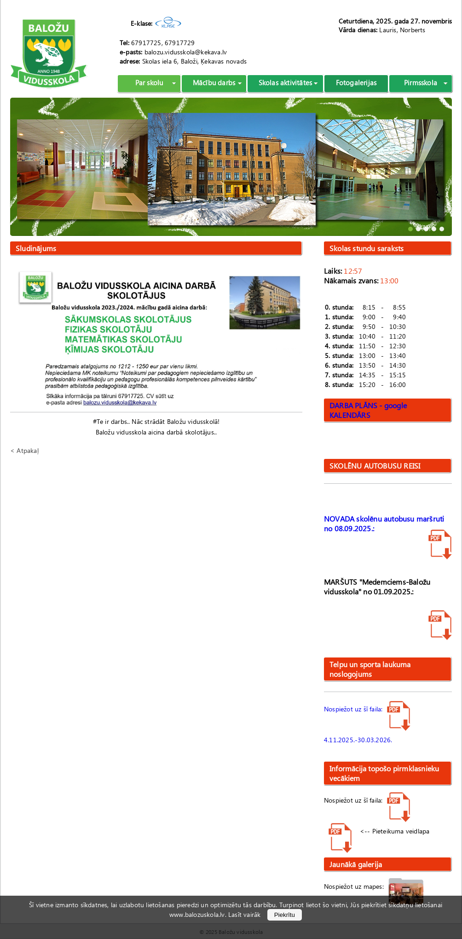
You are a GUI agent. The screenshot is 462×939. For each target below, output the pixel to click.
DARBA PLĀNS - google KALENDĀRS (368, 410)
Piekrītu (284, 914)
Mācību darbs (214, 82)
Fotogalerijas (356, 82)
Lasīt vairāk (244, 914)
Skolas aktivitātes (285, 82)
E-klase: (142, 23)
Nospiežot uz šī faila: (367, 708)
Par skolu (149, 82)
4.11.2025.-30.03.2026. (358, 739)
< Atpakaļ (24, 450)
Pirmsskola (420, 82)
